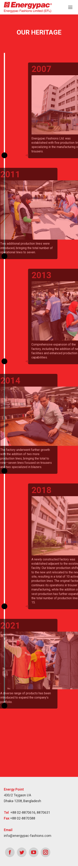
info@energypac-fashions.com (27, 836)
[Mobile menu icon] (70, 7)
